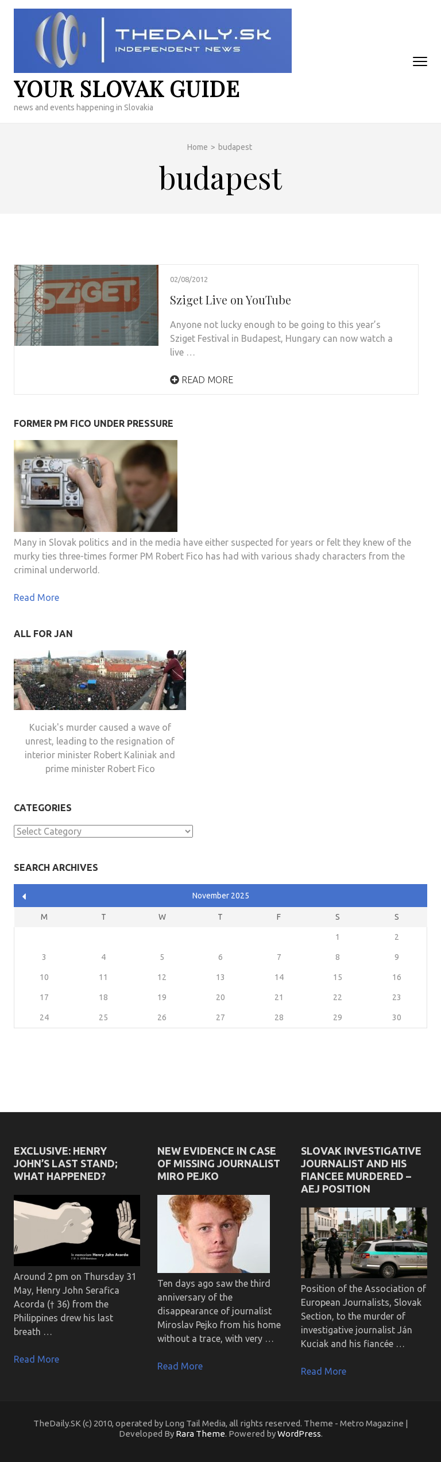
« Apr (24, 896)
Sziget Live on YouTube (230, 299)
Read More (201, 380)
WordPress (299, 1433)
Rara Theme (200, 1433)
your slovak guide (127, 88)
